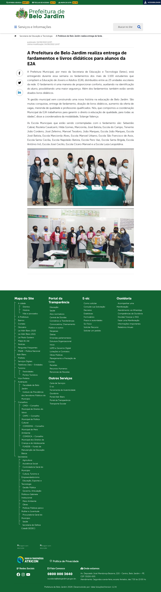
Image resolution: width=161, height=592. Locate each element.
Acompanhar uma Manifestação (125, 305)
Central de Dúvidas (58, 317)
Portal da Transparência (60, 400)
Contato (21, 324)
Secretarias (22, 457)
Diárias (53, 334)
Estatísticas (88, 314)
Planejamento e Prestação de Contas (62, 360)
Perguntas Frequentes (27, 348)
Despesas (54, 331)
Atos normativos (57, 314)
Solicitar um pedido (92, 331)
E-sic (52, 387)
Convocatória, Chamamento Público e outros (62, 326)
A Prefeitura (23, 317)
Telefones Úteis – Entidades (30, 365)
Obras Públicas (56, 355)
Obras (25, 504)
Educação (54, 307)
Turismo (21, 368)
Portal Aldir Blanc (57, 397)
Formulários (89, 317)
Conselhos (23, 402)
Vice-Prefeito (24, 378)
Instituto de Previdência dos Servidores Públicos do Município (33, 395)
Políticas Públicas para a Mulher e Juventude (32, 509)
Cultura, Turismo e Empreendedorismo (30, 475)
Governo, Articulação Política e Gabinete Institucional (31, 494)
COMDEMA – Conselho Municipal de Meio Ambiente (33, 429)
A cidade (22, 303)
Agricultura (27, 460)
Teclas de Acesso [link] (44, 3)
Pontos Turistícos (30, 375)
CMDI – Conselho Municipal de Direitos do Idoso (32, 409)
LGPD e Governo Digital (60, 348)
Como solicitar (90, 303)
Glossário (22, 327)
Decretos (88, 310)
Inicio (52, 345)
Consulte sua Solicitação (94, 307)
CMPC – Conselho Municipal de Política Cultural (31, 419)
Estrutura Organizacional (60, 341)
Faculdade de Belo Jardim (30, 387)
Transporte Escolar (58, 404)
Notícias (21, 344)
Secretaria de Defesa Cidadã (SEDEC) (31, 526)
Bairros (21, 320)
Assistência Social (30, 464)
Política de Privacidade (64, 561)
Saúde (25, 522)
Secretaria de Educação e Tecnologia (36, 36)
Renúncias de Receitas (60, 372)
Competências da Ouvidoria (130, 314)
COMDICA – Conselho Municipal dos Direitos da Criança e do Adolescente (33, 439)
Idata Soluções (97, 587)
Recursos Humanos (58, 369)
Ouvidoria (54, 393)
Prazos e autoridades (93, 320)
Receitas (53, 365)
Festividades (28, 372)
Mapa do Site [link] (68, 3)
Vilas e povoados (30, 314)
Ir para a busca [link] (17, 3)
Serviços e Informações (34, 27)
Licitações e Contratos (59, 351)
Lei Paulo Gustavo (26, 337)
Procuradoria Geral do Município (31, 516)
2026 (69, 587)
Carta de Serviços (57, 383)
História (26, 310)
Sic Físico (88, 324)
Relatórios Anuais (125, 327)
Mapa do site (23, 341)
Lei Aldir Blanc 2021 (27, 334)
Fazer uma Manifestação (128, 320)
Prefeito (21, 358)
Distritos (26, 307)
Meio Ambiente (29, 501)
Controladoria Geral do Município (32, 469)
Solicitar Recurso (91, 327)
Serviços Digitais (25, 361)
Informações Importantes (129, 324)
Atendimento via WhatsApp (130, 310)
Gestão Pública (29, 487)
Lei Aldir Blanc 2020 (27, 331)
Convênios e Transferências (62, 321)
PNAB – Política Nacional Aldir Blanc (28, 353)
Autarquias (22, 382)
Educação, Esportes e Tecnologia (31, 482)
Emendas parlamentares (60, 338)
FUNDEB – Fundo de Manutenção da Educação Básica (32, 450)
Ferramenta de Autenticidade (62, 390)
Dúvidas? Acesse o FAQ (128, 317)
